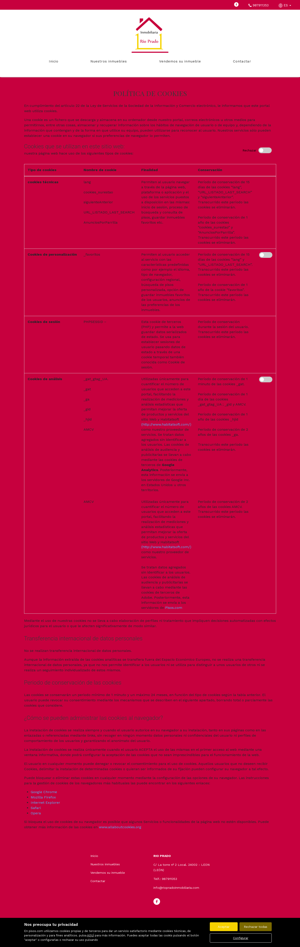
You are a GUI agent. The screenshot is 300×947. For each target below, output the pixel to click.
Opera (36, 813)
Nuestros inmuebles (108, 61)
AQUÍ (90, 935)
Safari (36, 808)
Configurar (240, 938)
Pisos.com (173, 608)
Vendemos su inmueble (180, 61)
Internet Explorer (45, 802)
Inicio (53, 61)
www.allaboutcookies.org (120, 827)
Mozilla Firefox (43, 797)
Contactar (242, 61)
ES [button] (285, 5)
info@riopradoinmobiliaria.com (176, 887)
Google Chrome (44, 792)
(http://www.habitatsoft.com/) (166, 424)
